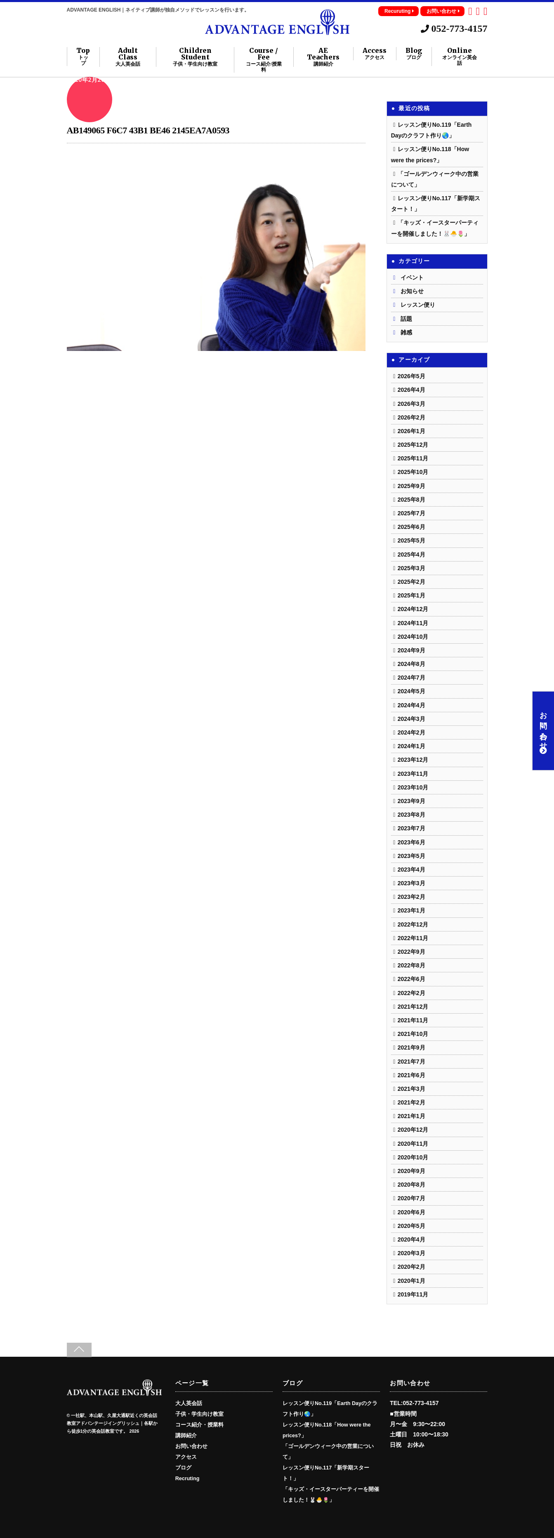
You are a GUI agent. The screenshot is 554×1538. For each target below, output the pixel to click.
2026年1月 (411, 431)
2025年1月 (411, 595)
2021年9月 (411, 1047)
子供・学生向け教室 (199, 1414)
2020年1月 (411, 1280)
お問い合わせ (443, 11)
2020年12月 (413, 1129)
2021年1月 (411, 1116)
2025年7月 (411, 513)
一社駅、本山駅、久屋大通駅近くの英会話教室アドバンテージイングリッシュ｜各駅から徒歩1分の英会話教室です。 (112, 1423)
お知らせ (412, 291)
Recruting (187, 1478)
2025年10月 (413, 472)
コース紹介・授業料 (199, 1425)
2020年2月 (411, 1266)
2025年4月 (411, 554)
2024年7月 (411, 677)
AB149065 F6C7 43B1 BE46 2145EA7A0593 (148, 130)
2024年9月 (411, 650)
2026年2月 (411, 417)
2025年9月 (411, 486)
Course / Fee (264, 60)
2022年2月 (411, 993)
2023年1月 (411, 910)
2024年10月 (413, 636)
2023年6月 (411, 842)
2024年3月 (411, 719)
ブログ (183, 1468)
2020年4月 (411, 1239)
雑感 (406, 332)
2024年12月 (413, 609)
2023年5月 (411, 856)
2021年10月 (413, 1034)
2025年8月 (411, 499)
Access (375, 53)
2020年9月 (411, 1171)
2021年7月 (411, 1061)
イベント (412, 277)
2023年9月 (411, 801)
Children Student (195, 57)
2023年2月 (411, 896)
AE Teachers (323, 57)
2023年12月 (413, 759)
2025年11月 (413, 458)
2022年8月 (411, 965)
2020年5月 (411, 1226)
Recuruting (399, 11)
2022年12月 (413, 924)
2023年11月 (413, 773)
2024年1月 (411, 746)
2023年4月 (411, 869)
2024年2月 (411, 732)
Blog (413, 53)
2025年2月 (411, 581)
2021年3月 (411, 1088)
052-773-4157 (454, 28)
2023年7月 (411, 828)
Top (83, 56)
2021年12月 (413, 1006)
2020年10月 (413, 1157)
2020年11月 (413, 1143)
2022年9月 (411, 951)
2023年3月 (411, 883)
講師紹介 (186, 1435)
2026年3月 (411, 403)
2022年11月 (413, 938)
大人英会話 (188, 1403)
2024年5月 (411, 691)
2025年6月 (411, 527)
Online (459, 56)
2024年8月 (411, 664)
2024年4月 (411, 705)
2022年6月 (411, 979)
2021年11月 (413, 1020)
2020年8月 (411, 1184)
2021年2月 (411, 1102)
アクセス (186, 1457)
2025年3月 (411, 568)
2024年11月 (413, 623)
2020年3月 (411, 1253)
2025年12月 (413, 444)
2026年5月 (411, 376)
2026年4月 (411, 389)
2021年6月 (411, 1075)
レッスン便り (418, 304)
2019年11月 (413, 1294)
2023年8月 (411, 814)
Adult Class (128, 57)
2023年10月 (413, 787)
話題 (406, 318)
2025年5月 (411, 540)
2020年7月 (411, 1198)
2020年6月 (411, 1212)
